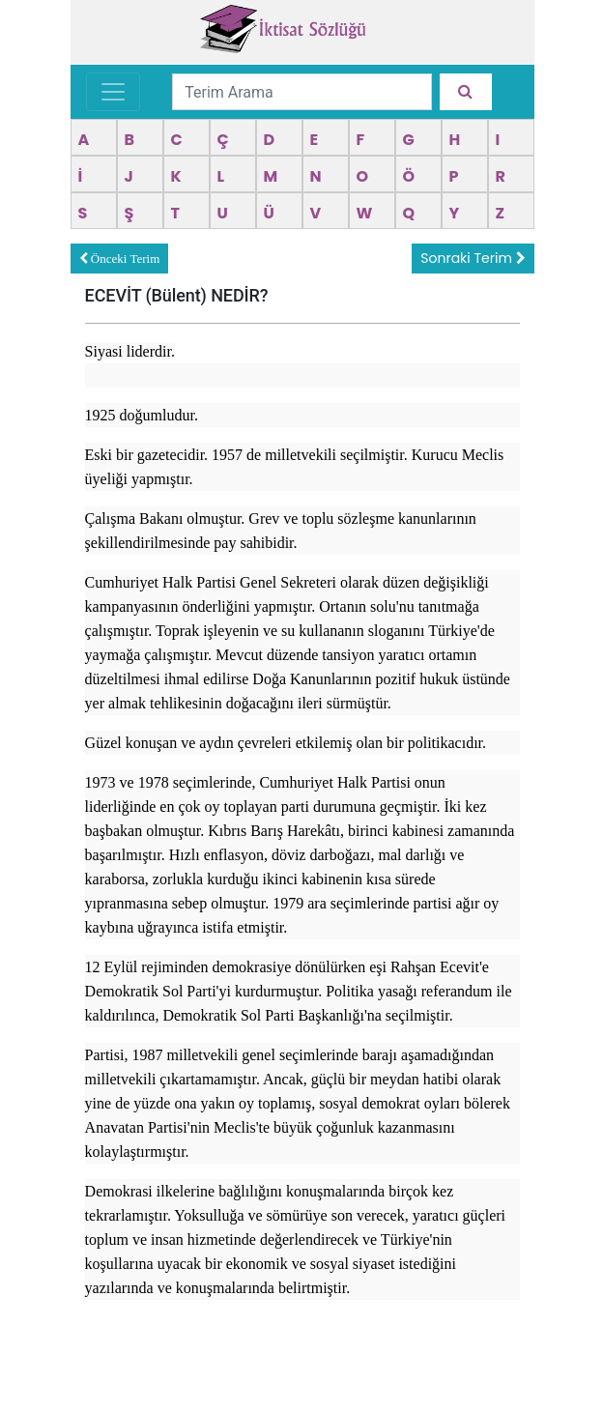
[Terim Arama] (302, 91)
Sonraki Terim (472, 258)
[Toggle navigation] (113, 91)
